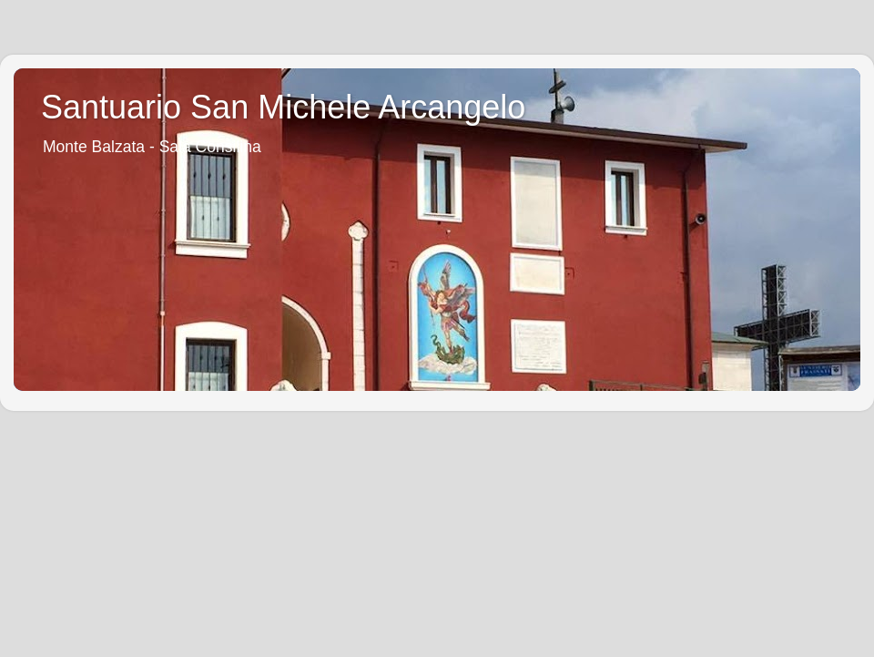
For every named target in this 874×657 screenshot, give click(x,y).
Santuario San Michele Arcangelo (283, 107)
